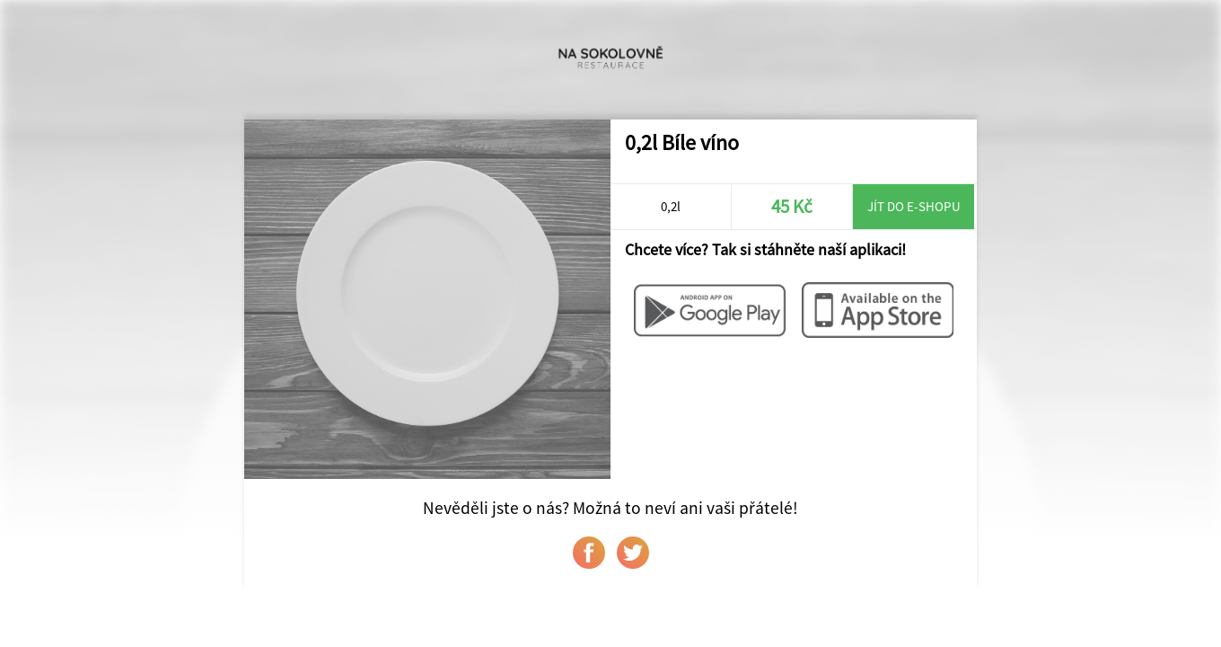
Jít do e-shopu (914, 206)
